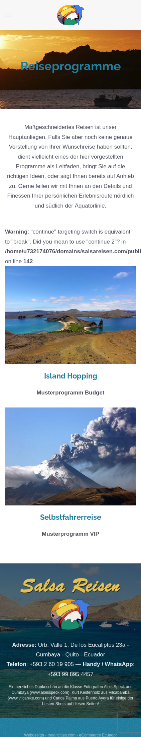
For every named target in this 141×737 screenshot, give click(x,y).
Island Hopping (70, 375)
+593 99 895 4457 (70, 679)
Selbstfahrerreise (70, 517)
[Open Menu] (8, 15)
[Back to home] (70, 15)
